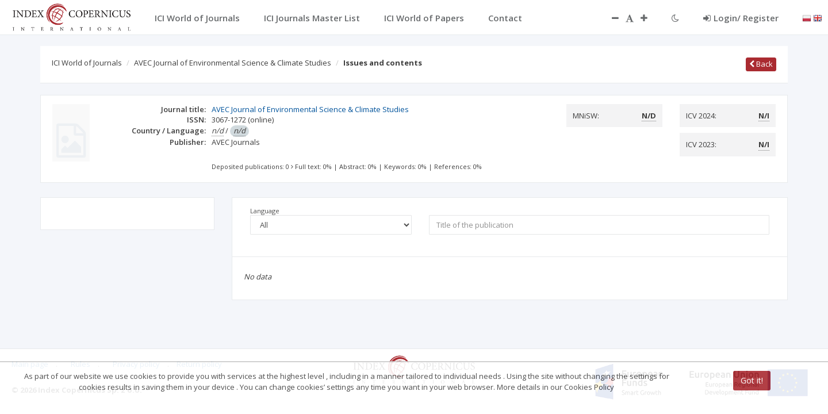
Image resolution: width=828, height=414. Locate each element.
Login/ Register (741, 18)
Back (761, 64)
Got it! (752, 380)
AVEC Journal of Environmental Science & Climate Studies (232, 62)
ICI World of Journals (87, 62)
